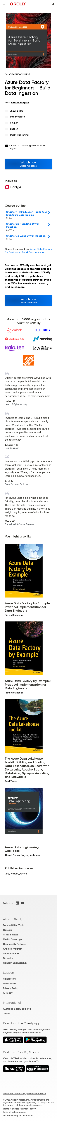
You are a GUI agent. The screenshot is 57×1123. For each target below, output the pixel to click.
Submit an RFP (11, 953)
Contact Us (9, 978)
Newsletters (9, 983)
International (12, 1002)
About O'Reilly (12, 919)
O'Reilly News (10, 934)
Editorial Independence (14, 1112)
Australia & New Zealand (17, 1008)
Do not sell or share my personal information (24, 1093)
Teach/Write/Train (13, 925)
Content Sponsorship (15, 962)
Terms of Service (11, 1108)
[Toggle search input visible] (53, 4)
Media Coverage (12, 939)
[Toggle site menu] (4, 4)
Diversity (8, 958)
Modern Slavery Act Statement (18, 1115)
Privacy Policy (11, 988)
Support (8, 972)
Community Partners (14, 944)
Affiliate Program (12, 948)
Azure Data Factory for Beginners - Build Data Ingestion (28, 250)
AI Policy (7, 992)
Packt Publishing (19, 134)
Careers (7, 930)
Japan (6, 1013)
